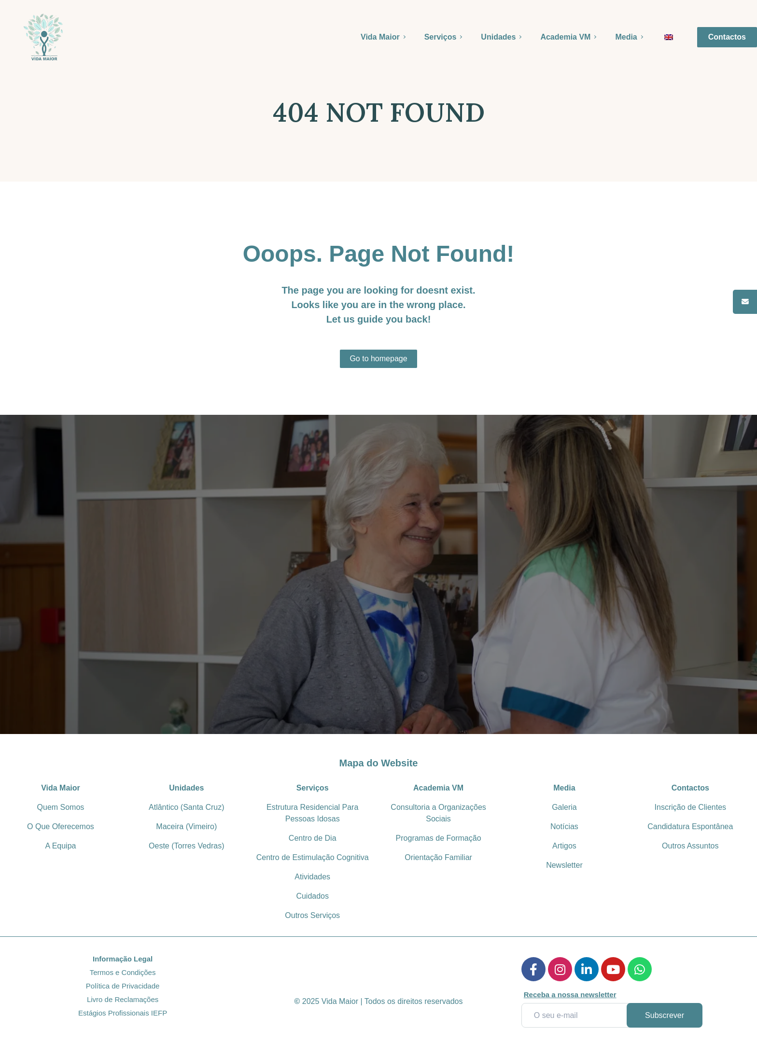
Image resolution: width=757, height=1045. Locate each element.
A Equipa (60, 846)
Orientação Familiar (438, 857)
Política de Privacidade (123, 986)
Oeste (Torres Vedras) (186, 846)
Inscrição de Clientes (691, 807)
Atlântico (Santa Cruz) (186, 807)
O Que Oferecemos (60, 826)
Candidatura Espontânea (690, 826)
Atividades (312, 877)
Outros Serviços (312, 915)
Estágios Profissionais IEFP (122, 1013)
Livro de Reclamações (122, 999)
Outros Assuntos (690, 846)
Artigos (564, 846)
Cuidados (312, 896)
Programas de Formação (438, 838)
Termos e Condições (123, 972)
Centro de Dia (312, 838)
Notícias (564, 826)
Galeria (564, 807)
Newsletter (564, 865)
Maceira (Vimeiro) (186, 826)
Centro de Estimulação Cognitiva (312, 857)
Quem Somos (60, 807)
